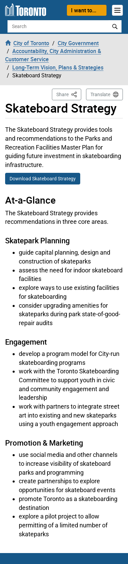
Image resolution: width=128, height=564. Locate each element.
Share (68, 94)
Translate (100, 94)
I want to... (83, 10)
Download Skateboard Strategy (43, 178)
